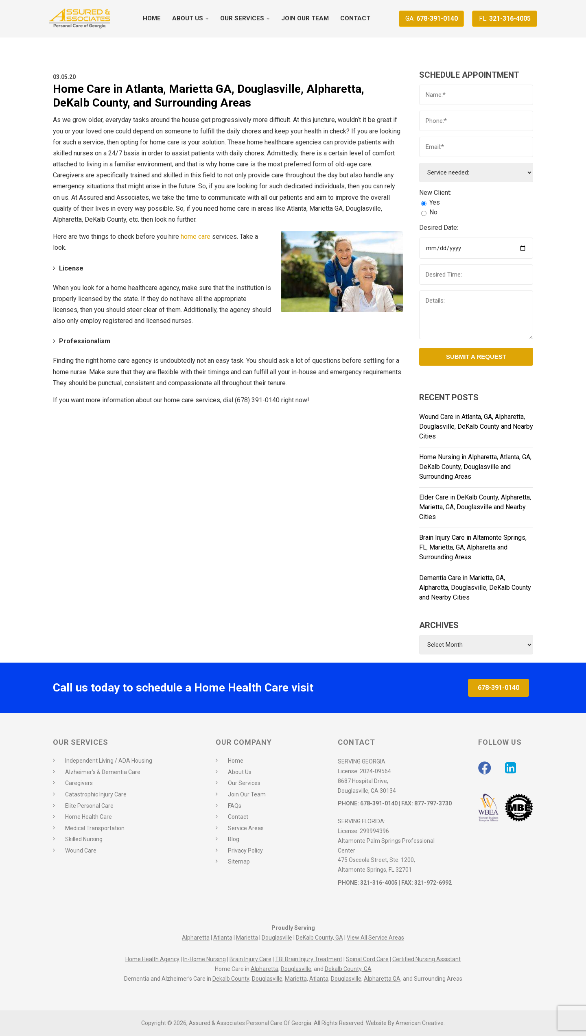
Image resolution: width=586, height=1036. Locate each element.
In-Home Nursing (204, 959)
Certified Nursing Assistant (426, 959)
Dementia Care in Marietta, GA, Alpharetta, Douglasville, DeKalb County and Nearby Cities (475, 587)
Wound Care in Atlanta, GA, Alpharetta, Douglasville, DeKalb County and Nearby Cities (476, 426)
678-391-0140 (431, 18)
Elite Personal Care (89, 806)
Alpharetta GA (382, 978)
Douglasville (277, 937)
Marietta (247, 937)
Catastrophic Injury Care (96, 794)
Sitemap (239, 861)
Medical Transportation (95, 828)
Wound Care (80, 850)
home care (195, 236)
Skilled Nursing (84, 839)
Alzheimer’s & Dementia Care (102, 772)
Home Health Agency (152, 959)
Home (235, 760)
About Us (239, 772)
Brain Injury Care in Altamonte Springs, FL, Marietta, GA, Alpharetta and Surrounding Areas (473, 547)
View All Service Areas (375, 937)
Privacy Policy (245, 850)
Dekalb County (230, 978)
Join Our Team (247, 794)
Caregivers (79, 783)
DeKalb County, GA (319, 937)
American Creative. (420, 1023)
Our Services (244, 783)
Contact (238, 817)
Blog (233, 839)
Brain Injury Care (250, 959)
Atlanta (222, 937)
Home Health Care (88, 817)
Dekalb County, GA (348, 969)
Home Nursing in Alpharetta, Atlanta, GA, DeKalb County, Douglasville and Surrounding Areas (475, 466)
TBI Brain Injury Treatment (308, 959)
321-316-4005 (505, 18)
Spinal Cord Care (367, 959)
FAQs (234, 806)
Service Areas (246, 828)
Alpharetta (196, 937)
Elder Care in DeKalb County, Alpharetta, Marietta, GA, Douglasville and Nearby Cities (475, 507)
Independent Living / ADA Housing (108, 760)
